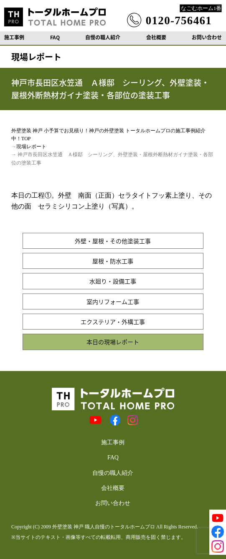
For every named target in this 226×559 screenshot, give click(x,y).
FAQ (55, 37)
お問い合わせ (207, 37)
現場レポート (31, 146)
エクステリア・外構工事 (113, 321)
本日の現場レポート (112, 341)
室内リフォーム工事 (112, 301)
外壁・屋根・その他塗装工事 (113, 241)
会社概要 (156, 37)
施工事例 (14, 37)
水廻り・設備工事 (112, 281)
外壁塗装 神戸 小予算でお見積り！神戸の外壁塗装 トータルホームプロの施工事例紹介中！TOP (108, 135)
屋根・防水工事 (112, 261)
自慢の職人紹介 (102, 37)
